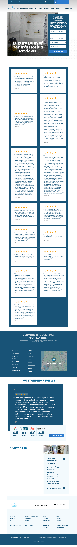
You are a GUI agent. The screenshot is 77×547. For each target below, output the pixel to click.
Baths (46, 8)
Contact (22, 1)
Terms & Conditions (24, 540)
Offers (58, 521)
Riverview (46, 527)
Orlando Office (56, 489)
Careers (59, 525)
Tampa (45, 518)
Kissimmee (46, 525)
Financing (13, 518)
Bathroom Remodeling (24, 8)
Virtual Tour (60, 530)
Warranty (13, 521)
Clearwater (46, 523)
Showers (38, 8)
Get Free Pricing (60, 2)
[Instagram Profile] (64, 507)
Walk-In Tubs (67, 8)
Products (28, 516)
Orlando (45, 521)
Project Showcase (62, 527)
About (13, 1)
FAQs (11, 523)
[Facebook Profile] (55, 507)
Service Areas (32, 1)
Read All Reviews (55, 435)
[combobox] (58, 42)
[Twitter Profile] (58, 507)
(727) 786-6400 (53, 484)
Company (60, 516)
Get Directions (51, 470)
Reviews (59, 523)
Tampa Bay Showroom (56, 459)
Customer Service (15, 527)
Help (11, 516)
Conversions (55, 8)
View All (45, 530)
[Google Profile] (61, 507)
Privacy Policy (14, 540)
